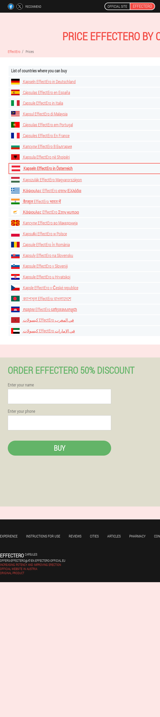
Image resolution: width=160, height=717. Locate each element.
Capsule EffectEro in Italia (37, 103)
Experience (9, 536)
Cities (94, 536)
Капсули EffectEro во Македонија (44, 222)
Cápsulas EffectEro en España (40, 92)
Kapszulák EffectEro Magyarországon (46, 179)
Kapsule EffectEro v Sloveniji (39, 266)
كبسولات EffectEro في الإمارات (43, 330)
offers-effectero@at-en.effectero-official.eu (32, 560)
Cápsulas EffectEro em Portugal (42, 124)
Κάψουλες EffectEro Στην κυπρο (45, 212)
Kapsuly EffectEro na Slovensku (42, 255)
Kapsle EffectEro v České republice (44, 287)
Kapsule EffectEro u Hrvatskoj (40, 276)
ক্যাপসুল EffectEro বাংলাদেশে (41, 298)
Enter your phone (21, 411)
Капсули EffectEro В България (41, 146)
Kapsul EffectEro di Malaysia (39, 113)
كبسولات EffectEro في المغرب (42, 320)
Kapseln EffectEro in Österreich (42, 168)
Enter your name (21, 385)
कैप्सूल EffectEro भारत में (36, 201)
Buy (59, 448)
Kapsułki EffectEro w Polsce (39, 233)
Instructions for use (43, 536)
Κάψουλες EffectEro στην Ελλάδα (46, 190)
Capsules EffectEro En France (40, 135)
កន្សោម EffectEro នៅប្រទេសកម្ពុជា (44, 309)
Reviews (75, 536)
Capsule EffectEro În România (40, 244)
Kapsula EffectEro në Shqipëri (40, 157)
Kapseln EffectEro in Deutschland (43, 81)
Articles (114, 536)
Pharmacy (137, 536)
